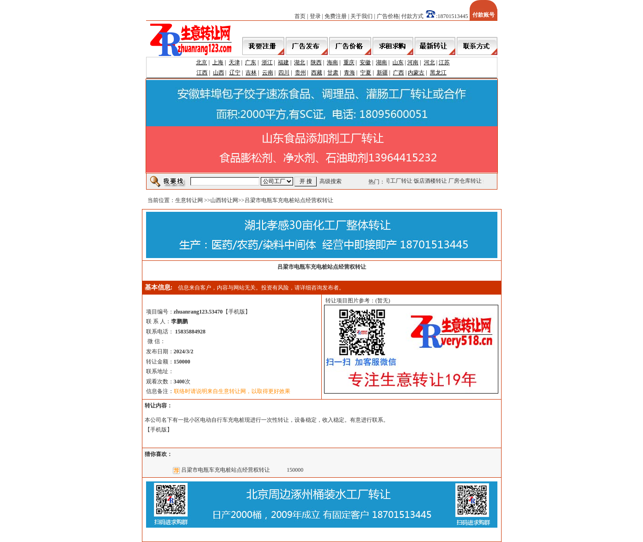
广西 (398, 72)
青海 (349, 72)
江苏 (444, 62)
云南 (267, 72)
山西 (218, 72)
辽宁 (234, 72)
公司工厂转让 (396, 181)
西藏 (316, 72)
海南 (332, 62)
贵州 (300, 72)
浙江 (267, 62)
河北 (429, 62)
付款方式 (412, 16)
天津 (234, 62)
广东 (250, 62)
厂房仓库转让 (465, 181)
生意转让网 (189, 200)
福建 (283, 62)
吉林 (251, 72)
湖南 (381, 62)
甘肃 (332, 72)
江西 (202, 72)
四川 (283, 72)
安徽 (365, 62)
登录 (315, 16)
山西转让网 (224, 200)
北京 (201, 62)
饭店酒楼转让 (430, 181)
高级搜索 (330, 181)
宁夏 (365, 72)
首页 (300, 16)
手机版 (236, 311)
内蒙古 (416, 72)
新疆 (382, 72)
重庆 (349, 62)
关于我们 (361, 16)
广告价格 (388, 16)
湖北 (299, 62)
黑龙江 (438, 72)
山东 (398, 62)
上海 (217, 62)
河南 (412, 62)
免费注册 (336, 16)
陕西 (316, 62)
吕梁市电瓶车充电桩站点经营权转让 (225, 470)
